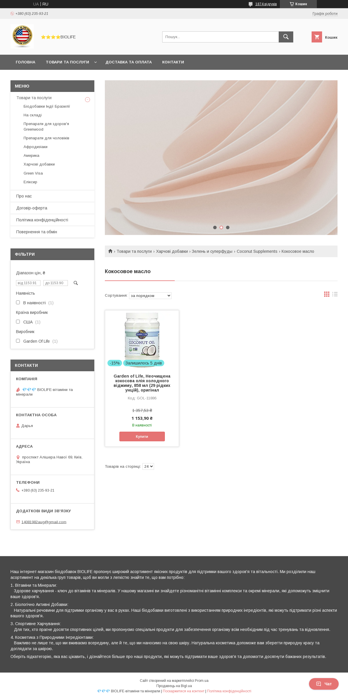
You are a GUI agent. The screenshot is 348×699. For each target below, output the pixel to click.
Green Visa (33, 173)
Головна (25, 62)
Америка (31, 155)
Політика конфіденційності (42, 220)
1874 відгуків (266, 4)
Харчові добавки (172, 251)
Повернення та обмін (36, 232)
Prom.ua (202, 681)
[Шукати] (286, 36)
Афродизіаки (35, 147)
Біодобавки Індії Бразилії (47, 106)
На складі (33, 115)
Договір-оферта (31, 208)
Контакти (173, 62)
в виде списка (335, 295)
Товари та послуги (67, 62)
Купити (142, 437)
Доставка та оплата (128, 62)
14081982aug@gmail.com (44, 522)
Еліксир (30, 182)
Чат (324, 683)
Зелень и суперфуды (212, 251)
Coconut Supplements (257, 251)
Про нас (24, 196)
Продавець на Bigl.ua (174, 686)
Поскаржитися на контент (183, 691)
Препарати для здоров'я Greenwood (46, 126)
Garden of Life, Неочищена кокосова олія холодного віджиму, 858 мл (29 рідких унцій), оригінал (142, 383)
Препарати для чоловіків (46, 138)
